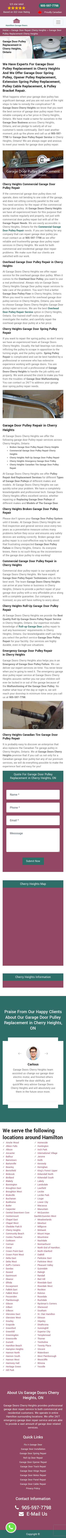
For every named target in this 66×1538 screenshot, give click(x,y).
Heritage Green (13, 1366)
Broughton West (14, 1191)
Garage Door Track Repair (33, 1466)
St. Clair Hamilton (46, 1314)
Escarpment (12, 1286)
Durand (9, 1272)
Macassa (42, 1205)
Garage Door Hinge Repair (33, 1471)
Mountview (42, 1237)
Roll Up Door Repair (33, 1457)
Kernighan (42, 1167)
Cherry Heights (13, 1230)
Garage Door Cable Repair (33, 1484)
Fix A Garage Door (33, 1444)
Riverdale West (44, 1286)
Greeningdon (12, 1335)
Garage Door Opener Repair (33, 1462)
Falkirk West (12, 1293)
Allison (9, 1149)
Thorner (41, 1338)
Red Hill (41, 1279)
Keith (40, 1160)
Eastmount (11, 1275)
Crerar (9, 1247)
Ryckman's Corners (47, 1303)
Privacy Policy (33, 1488)
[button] (22, 1053)
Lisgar (40, 1198)
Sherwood (42, 1307)
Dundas (9, 1268)
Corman (10, 1244)
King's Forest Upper (47, 1170)
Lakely (40, 1181)
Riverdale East (44, 1282)
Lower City (42, 1202)
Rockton (41, 1289)
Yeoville (41, 1366)
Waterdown (43, 1352)
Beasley (10, 1167)
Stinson (41, 1317)
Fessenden (11, 1296)
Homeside (42, 1142)
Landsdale (42, 1184)
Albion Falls (11, 1146)
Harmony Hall (12, 1363)
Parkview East (44, 1258)
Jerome (41, 1156)
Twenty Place (44, 1345)
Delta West (11, 1261)
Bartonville (11, 1163)
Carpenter (10, 1209)
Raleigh (41, 1272)
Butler (9, 1205)
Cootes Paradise (14, 1237)
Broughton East (13, 1188)
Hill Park (10, 1370)
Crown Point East (14, 1251)
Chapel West (12, 1223)
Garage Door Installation (33, 1449)
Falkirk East (11, 1289)
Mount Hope (43, 1233)
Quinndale (42, 1268)
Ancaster (10, 1153)
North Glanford (44, 1251)
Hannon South (13, 1356)
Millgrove (41, 1226)
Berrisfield (11, 1170)
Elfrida (9, 1282)
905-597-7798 (49, 6)
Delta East (11, 1258)
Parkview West (44, 1261)
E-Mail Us (37, 1514)
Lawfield (41, 1188)
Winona (41, 1363)
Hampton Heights (14, 1349)
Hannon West (12, 1359)
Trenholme (42, 1342)
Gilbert (9, 1307)
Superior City (43, 1331)
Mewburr (41, 1223)
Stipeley (41, 1321)
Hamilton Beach (14, 1345)
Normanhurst (44, 1244)
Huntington (42, 1146)
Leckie (40, 1191)
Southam (41, 1310)
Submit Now (33, 861)
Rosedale (42, 1296)
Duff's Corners (13, 1265)
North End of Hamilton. (48, 1247)
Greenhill (10, 1331)
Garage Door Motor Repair (33, 1475)
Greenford (11, 1328)
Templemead (44, 1335)
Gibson (9, 1303)
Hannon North (13, 1352)
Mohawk (41, 1230)
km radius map (33, 926)
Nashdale (42, 1240)
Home (6, 30)
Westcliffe (42, 1359)
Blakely (9, 1181)
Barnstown (11, 1160)
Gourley (9, 1321)
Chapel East (12, 1219)
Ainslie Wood (12, 1142)
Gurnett (9, 1342)
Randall (41, 1275)
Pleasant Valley (45, 1265)
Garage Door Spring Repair (33, 1453)
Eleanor (9, 1279)
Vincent (41, 1349)
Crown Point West (15, 1254)
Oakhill (40, 1254)
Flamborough (12, 1300)
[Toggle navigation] (58, 22)
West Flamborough (46, 1356)
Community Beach (15, 1233)
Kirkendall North (45, 1174)
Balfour (9, 1156)
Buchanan (11, 1198)
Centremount (12, 1216)
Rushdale (42, 1300)
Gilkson (9, 1310)
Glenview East (13, 1314)
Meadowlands (44, 1219)
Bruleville (10, 1195)
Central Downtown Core (17, 1212)
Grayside (10, 1324)
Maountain (42, 1209)
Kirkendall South (45, 1177)
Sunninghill (42, 1328)
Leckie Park (43, 1195)
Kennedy (41, 1163)
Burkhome (11, 1202)
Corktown (10, 1240)
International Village (47, 1153)
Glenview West (13, 1317)
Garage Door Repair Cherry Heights (28, 30)
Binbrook (10, 1174)
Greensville (11, 1338)
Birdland (10, 1177)
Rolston (41, 1293)
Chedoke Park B (14, 1226)
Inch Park (42, 1149)
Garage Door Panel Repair (33, 1479)
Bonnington (11, 1184)
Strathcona (42, 1324)
